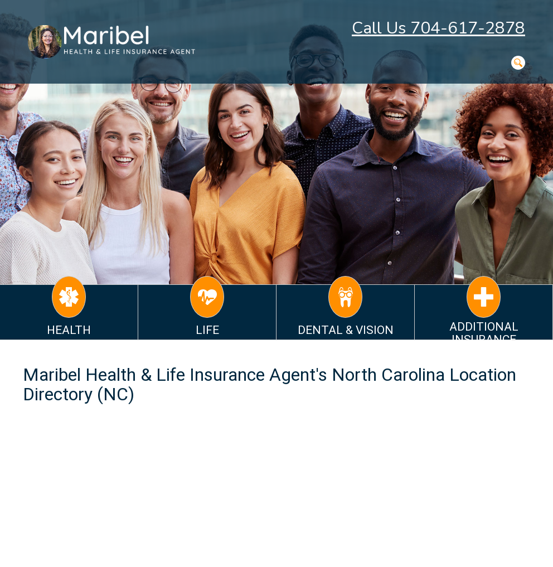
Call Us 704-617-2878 (438, 28)
